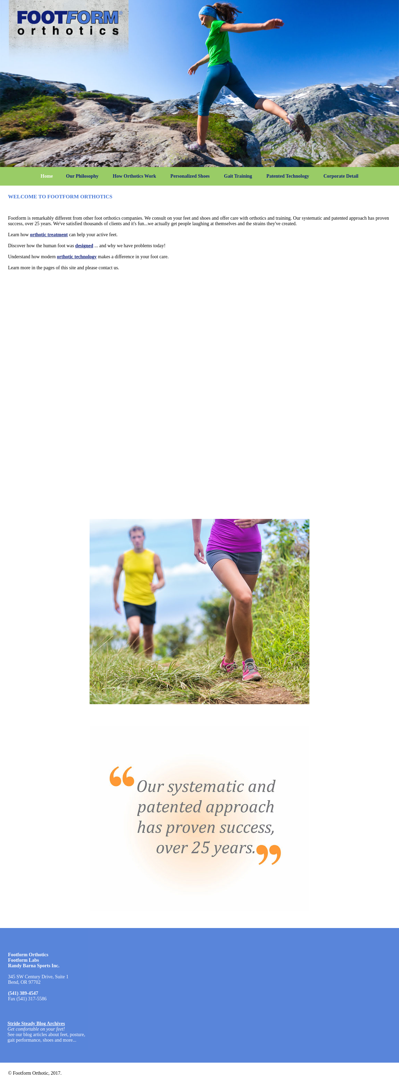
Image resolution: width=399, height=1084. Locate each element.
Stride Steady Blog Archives (36, 1023)
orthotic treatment (49, 234)
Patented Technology (287, 176)
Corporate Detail (341, 176)
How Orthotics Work (134, 176)
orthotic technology (76, 256)
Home (47, 176)
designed (84, 245)
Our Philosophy (82, 176)
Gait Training (238, 176)
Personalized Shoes (190, 176)
